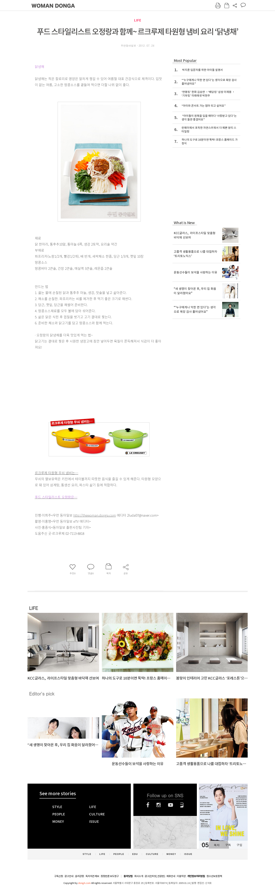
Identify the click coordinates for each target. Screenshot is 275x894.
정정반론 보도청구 (110, 876)
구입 (239, 845)
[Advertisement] (90, 379)
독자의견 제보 (92, 876)
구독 (228, 845)
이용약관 (181, 876)
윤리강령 (79, 876)
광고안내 (69, 876)
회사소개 (138, 876)
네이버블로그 (181, 805)
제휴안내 (170, 876)
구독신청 (58, 876)
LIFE (137, 20)
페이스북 (148, 805)
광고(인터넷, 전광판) (155, 876)
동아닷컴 (128, 876)
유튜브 (170, 805)
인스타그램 (158, 805)
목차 (217, 845)
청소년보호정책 (214, 876)
